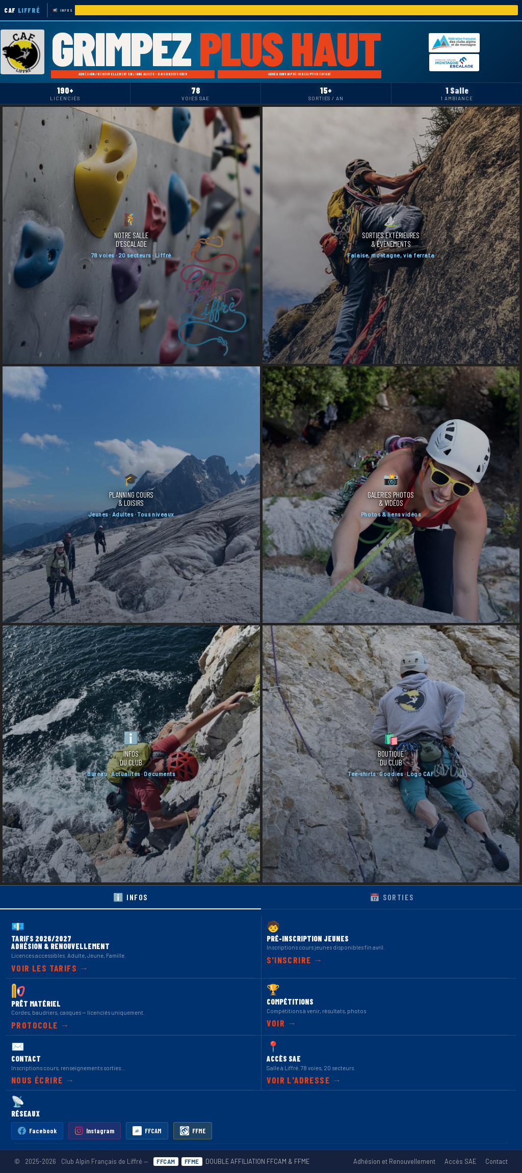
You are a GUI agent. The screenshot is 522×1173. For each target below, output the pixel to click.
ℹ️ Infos (130, 897)
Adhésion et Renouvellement (394, 1161)
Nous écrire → (43, 1080)
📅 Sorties (391, 897)
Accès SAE (460, 1161)
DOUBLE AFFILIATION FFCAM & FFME (231, 1161)
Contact (496, 1161)
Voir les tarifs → (50, 968)
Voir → (282, 1023)
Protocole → (40, 1025)
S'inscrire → (295, 960)
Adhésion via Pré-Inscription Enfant (299, 74)
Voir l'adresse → (304, 1080)
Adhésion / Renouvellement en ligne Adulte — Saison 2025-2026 (133, 74)
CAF (22, 10)
